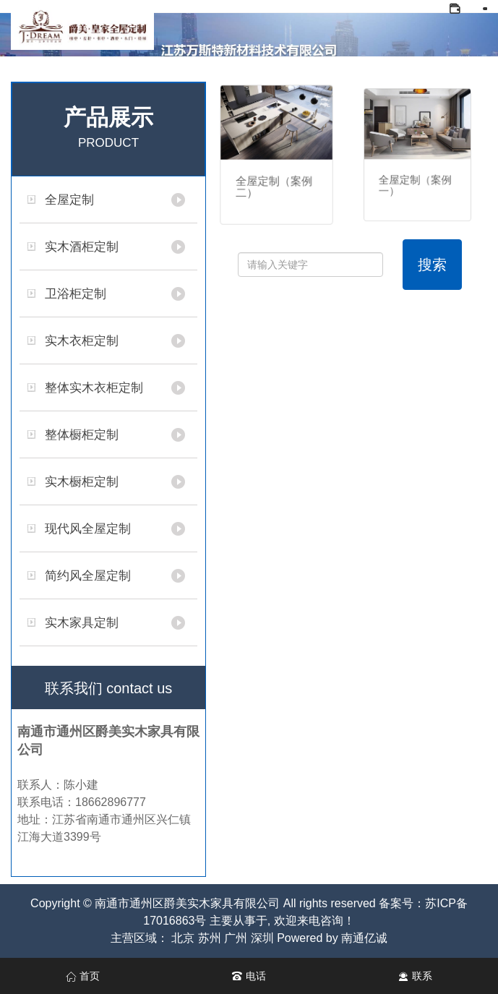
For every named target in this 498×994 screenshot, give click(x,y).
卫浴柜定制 (75, 294)
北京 (182, 938)
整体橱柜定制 (82, 435)
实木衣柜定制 (82, 341)
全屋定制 (69, 200)
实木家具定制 (82, 623)
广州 (235, 938)
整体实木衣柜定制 (94, 388)
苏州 (209, 938)
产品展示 (108, 130)
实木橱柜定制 (82, 482)
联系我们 (109, 688)
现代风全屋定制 (88, 529)
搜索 (432, 265)
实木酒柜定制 (82, 247)
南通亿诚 (364, 938)
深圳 (262, 938)
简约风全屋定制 (88, 576)
